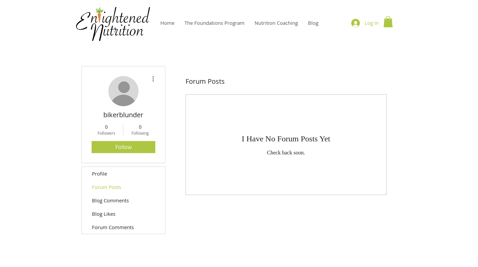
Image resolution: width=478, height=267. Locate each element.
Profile (99, 173)
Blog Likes (103, 213)
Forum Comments (113, 227)
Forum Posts (106, 187)
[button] (388, 21)
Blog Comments (110, 200)
